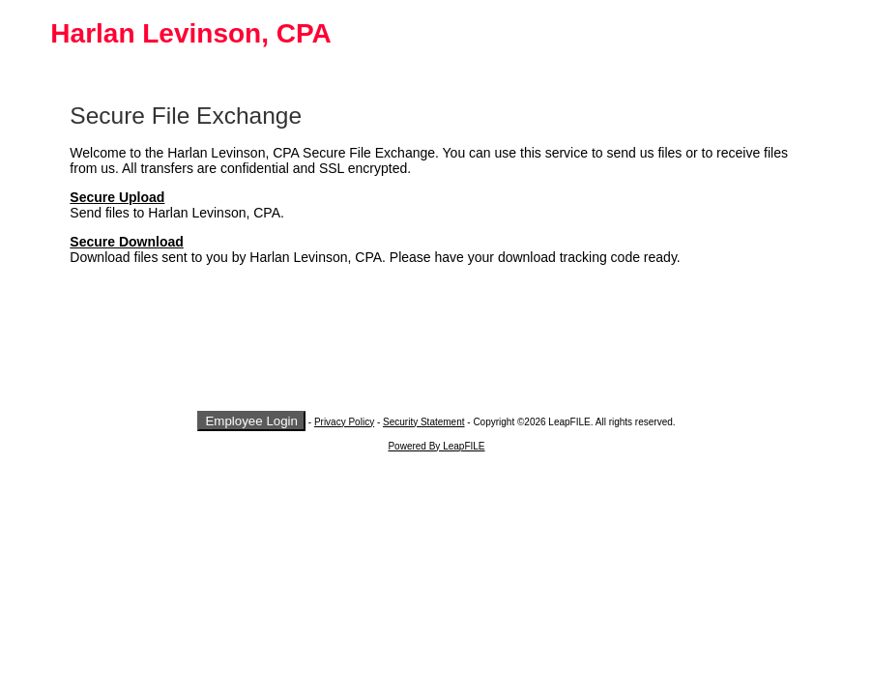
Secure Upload (117, 197)
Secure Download (126, 241)
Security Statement (423, 422)
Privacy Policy (344, 422)
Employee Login (251, 421)
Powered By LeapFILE (436, 446)
